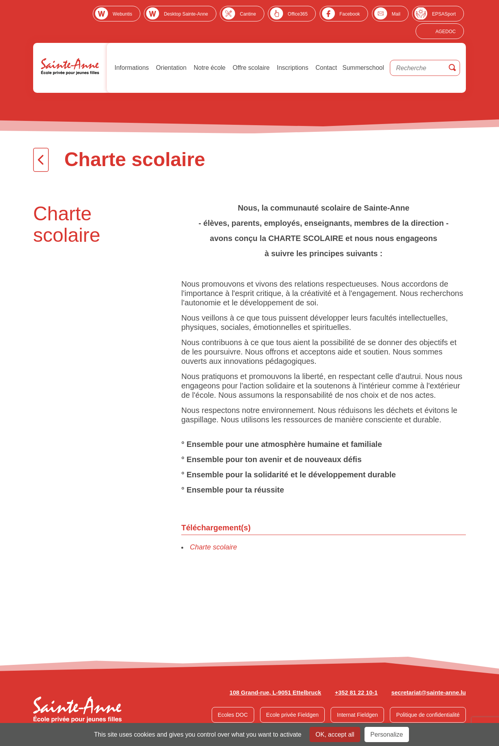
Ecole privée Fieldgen (292, 715)
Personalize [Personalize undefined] (386, 734)
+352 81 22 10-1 (356, 692)
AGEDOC (445, 31)
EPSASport (444, 14)
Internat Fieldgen (357, 715)
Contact (325, 67)
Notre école (208, 67)
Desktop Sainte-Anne (186, 14)
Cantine (248, 14)
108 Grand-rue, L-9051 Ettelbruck (275, 692)
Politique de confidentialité (428, 715)
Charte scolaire (213, 547)
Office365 (298, 14)
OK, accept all (334, 734)
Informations (131, 67)
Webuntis (122, 14)
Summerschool (363, 67)
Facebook (350, 14)
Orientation (170, 67)
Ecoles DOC (233, 715)
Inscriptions (291, 67)
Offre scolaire (250, 67)
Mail (396, 14)
